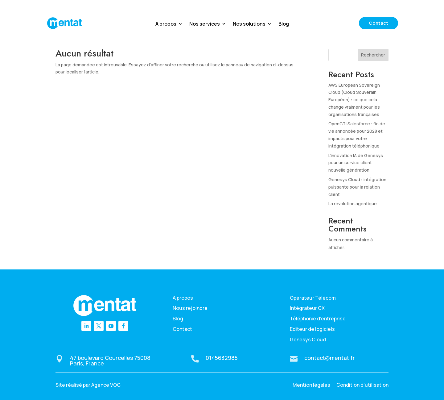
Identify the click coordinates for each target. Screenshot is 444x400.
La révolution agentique (352, 203)
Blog (283, 24)
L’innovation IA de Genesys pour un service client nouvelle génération (355, 162)
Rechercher (373, 55)
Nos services (204, 24)
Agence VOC (106, 384)
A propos (165, 24)
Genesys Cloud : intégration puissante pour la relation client (357, 187)
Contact (378, 23)
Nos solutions (249, 24)
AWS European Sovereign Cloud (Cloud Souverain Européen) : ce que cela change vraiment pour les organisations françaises (354, 99)
